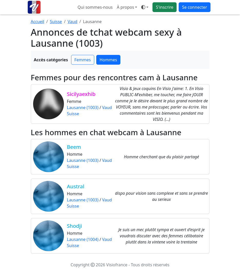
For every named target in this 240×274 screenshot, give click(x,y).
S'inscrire (164, 7)
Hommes (108, 60)
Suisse (56, 21)
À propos (125, 7)
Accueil (37, 21)
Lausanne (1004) (83, 239)
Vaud (72, 21)
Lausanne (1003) (83, 107)
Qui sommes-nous (95, 7)
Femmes (82, 60)
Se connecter (194, 7)
